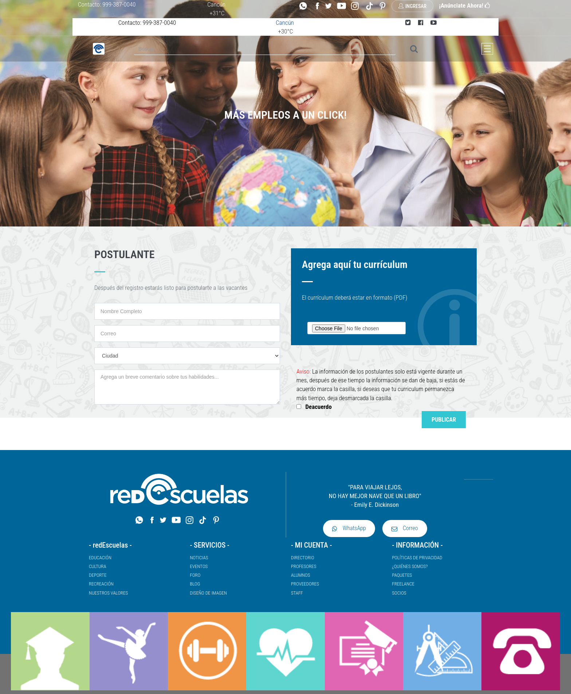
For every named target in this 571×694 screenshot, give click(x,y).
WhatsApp (349, 528)
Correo (404, 528)
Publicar (444, 419)
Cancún (216, 4)
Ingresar (412, 6)
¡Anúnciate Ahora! (464, 5)
